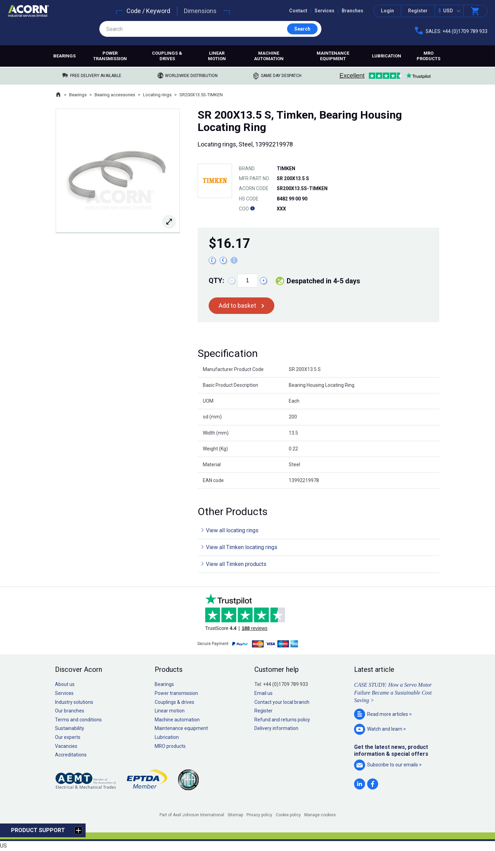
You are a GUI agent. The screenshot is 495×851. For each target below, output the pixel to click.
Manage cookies (320, 814)
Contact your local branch (281, 702)
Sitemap (235, 814)
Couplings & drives (167, 56)
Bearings (64, 55)
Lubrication (386, 55)
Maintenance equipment (333, 56)
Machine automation (269, 56)
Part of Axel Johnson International (192, 814)
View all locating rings (232, 530)
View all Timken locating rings (241, 547)
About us (65, 684)
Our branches (69, 710)
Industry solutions (74, 702)
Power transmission (110, 56)
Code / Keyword (148, 10)
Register (418, 10)
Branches (352, 10)
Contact (298, 10)
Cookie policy (288, 814)
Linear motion (217, 56)
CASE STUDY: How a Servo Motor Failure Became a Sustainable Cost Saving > (393, 692)
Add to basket (237, 305)
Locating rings (157, 94)
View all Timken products (236, 564)
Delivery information (276, 728)
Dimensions (200, 10)
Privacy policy (259, 814)
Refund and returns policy (282, 719)
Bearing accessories (115, 94)
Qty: (216, 280)
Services (324, 10)
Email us (263, 693)
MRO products (428, 56)
